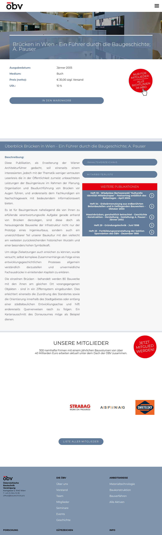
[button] (157, 6)
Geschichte (63, 520)
